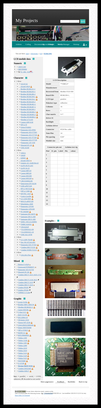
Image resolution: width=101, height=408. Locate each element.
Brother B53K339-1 (28, 97)
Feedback (60, 382)
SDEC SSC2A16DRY (29, 222)
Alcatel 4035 (25, 161)
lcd (41, 54)
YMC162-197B (26, 235)
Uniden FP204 (23, 290)
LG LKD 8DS (26, 199)
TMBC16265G (26, 224)
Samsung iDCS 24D (28, 217)
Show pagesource (47, 382)
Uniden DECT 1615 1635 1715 (29, 275)
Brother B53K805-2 (28, 115)
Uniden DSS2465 (24, 368)
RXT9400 (22, 361)
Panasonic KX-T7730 (29, 135)
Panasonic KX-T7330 (29, 138)
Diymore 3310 (23, 320)
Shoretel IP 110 (26, 145)
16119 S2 (24, 84)
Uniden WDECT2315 (29, 250)
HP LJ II (24, 125)
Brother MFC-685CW (26, 305)
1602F (23, 155)
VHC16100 (25, 148)
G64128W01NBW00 (26, 325)
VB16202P (25, 227)
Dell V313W (22, 315)
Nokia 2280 (22, 345)
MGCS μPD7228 (27, 201)
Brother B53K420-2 (28, 102)
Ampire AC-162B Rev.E (30, 163)
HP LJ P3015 (23, 330)
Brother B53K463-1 (28, 104)
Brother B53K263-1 (28, 91)
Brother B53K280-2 (28, 94)
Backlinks (71, 382)
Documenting (39, 44)
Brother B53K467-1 (28, 107)
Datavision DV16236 (28, 184)
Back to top (83, 382)
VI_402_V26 (25, 72)
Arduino (19, 44)
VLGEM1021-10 (27, 232)
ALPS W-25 (25, 168)
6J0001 (23, 158)
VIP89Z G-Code (24, 292)
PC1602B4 (25, 212)
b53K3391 (48, 54)
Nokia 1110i (22, 340)
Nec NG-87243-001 (28, 242)
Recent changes (48, 44)
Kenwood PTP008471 (26, 267)
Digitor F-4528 (23, 264)
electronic (34, 54)
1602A (23, 153)
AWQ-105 (22, 67)
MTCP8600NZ (23, 335)
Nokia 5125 (22, 358)
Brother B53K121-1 (28, 89)
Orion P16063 (26, 127)
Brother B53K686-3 (28, 112)
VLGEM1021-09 (27, 229)
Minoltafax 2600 (27, 204)
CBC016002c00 (27, 181)
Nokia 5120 (22, 356)
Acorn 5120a (22, 302)
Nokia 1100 (22, 338)
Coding (28, 44)
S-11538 (21, 363)
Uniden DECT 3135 (25, 282)
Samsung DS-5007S (28, 214)
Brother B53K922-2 (25, 307)
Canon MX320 (26, 178)
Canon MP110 (26, 171)
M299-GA (22, 333)
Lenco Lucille (26, 196)
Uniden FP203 (23, 287)
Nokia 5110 (22, 353)
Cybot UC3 (22, 312)
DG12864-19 (23, 317)
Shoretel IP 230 (23, 272)
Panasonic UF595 (27, 206)
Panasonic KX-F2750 (26, 270)
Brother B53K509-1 (28, 109)
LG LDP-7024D (27, 240)
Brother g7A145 (27, 120)
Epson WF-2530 (24, 322)
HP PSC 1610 (26, 194)
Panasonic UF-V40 (28, 143)
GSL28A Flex (26, 255)
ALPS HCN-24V (27, 166)
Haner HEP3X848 (24, 328)
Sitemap (76, 44)
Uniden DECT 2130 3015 (27, 280)
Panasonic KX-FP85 (28, 130)
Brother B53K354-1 (28, 99)
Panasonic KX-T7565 (29, 132)
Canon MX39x (23, 310)
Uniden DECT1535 (28, 247)
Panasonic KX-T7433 (29, 245)
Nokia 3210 (22, 348)
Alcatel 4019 (25, 86)
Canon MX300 (26, 176)
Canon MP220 (26, 173)
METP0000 (22, 69)
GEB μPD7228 (26, 186)
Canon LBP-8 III (27, 122)
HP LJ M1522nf (26, 189)
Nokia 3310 (22, 351)
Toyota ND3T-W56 (25, 366)
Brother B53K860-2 (28, 117)
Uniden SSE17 (23, 371)
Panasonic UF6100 (28, 209)
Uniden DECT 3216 (25, 285)
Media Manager (64, 44)
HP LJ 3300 (25, 191)
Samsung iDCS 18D (28, 219)
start (27, 54)
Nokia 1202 (22, 343)
